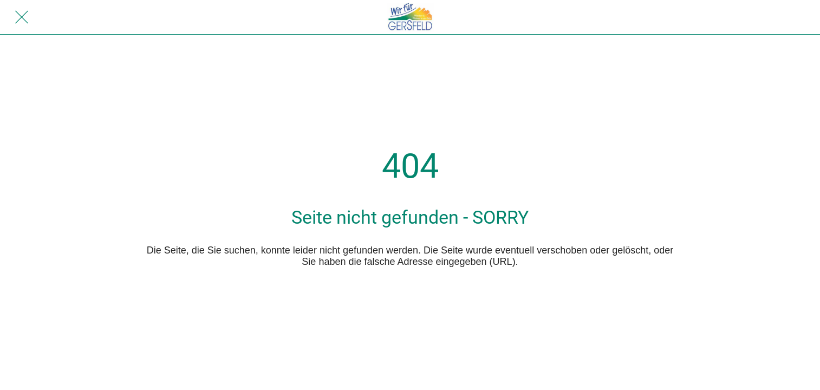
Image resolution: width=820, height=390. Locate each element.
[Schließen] (21, 17)
